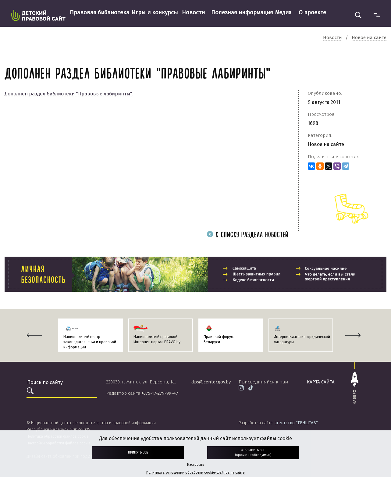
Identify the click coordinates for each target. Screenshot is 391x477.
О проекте (312, 12)
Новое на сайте (326, 144)
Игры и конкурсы (155, 12)
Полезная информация (242, 12)
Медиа (283, 12)
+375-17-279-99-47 (159, 393)
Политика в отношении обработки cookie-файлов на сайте (195, 473)
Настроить (195, 465)
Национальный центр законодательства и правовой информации (89, 342)
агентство (296, 422)
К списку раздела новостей (248, 235)
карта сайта (321, 382)
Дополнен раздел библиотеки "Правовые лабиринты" (68, 94)
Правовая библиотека (99, 12)
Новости (193, 12)
